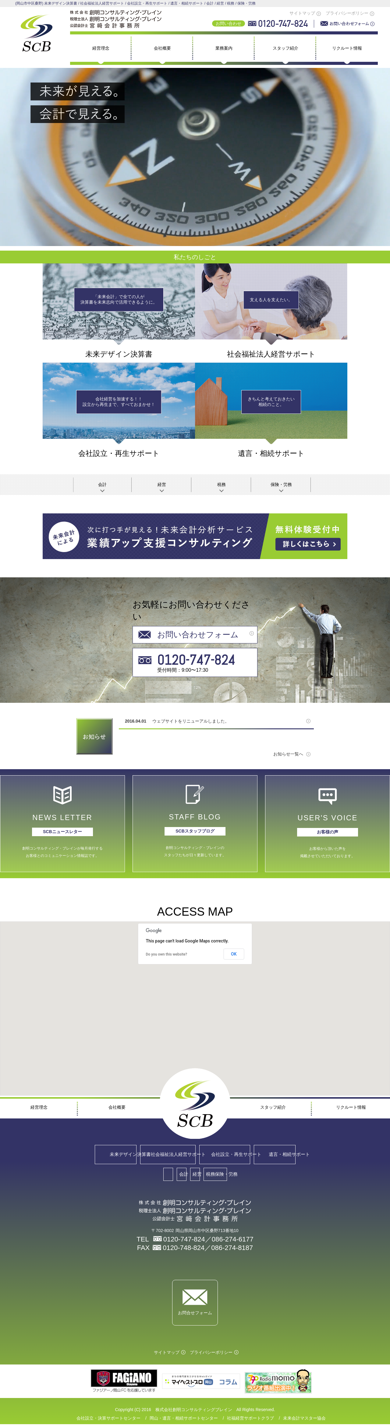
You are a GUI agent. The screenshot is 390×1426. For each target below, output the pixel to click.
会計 (102, 484)
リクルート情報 (347, 48)
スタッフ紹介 (285, 48)
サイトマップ (302, 13)
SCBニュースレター (62, 831)
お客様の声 (327, 831)
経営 (162, 484)
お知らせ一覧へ (288, 754)
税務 (221, 484)
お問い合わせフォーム (198, 634)
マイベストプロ (278, 1383)
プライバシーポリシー (347, 13)
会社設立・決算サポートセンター (108, 1419)
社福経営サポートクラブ (250, 1419)
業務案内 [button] (223, 48)
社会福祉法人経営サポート (150, 1155)
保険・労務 (281, 484)
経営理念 (100, 48)
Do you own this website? (166, 954)
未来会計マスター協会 (304, 1419)
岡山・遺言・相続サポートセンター (184, 1419)
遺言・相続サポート (331, 1155)
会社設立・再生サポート (240, 1155)
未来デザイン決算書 (58, 1155)
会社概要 (162, 48)
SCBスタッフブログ (195, 831)
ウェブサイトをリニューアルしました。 (190, 721)
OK (234, 954)
